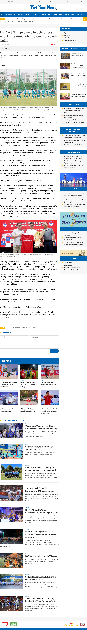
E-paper (66, 28)
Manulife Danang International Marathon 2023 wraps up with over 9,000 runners (40, 522)
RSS (86, 618)
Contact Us (84, 1)
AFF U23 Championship (13, 327)
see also (6, 349)
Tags (2, 327)
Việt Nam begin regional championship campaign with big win (49, 399)
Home (3, 26)
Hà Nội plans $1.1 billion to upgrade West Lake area (73, 116)
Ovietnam (70, 1)
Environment (58, 14)
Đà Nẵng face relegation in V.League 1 (42, 544)
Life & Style (42, 14)
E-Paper (79, 14)
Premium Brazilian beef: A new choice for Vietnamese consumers (74, 209)
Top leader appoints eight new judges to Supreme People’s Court (78, 96)
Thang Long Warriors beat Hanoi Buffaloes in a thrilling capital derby (41, 415)
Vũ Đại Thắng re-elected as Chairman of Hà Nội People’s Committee (74, 136)
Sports (50, 14)
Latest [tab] (66, 48)
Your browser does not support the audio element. (29, 48)
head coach (36, 327)
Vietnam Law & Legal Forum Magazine (49, 1)
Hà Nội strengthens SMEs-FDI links (74, 145)
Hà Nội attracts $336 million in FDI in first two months (74, 141)
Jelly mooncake (68, 282)
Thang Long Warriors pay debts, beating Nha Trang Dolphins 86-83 (40, 587)
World (73, 14)
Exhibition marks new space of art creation (77, 54)
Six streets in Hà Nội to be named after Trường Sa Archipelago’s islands (74, 245)
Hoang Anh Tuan (26, 327)
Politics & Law (10, 14)
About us (61, 619)
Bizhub (63, 1)
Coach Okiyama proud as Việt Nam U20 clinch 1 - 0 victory (28, 372)
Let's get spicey (68, 280)
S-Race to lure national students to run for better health (40, 566)
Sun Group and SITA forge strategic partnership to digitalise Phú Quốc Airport (74, 199)
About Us (76, 1)
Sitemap (54, 618)
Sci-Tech (28, 14)
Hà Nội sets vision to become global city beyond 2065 (73, 162)
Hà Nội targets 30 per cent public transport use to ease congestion (73, 157)
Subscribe (67, 35)
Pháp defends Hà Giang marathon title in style (28, 398)
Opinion (66, 14)
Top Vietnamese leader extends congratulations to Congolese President (79, 66)
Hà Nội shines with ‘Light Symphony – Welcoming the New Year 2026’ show (74, 111)
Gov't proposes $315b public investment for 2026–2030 (79, 85)
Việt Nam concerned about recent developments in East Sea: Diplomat (74, 250)
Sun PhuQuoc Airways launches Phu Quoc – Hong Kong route (74, 204)
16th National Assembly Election (25, 21)
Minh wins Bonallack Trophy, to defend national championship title (41, 456)
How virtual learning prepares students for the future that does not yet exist (74, 287)
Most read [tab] (79, 48)
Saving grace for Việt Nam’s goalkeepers (6, 398)
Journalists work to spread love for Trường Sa (73, 240)
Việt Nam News (43, 7)
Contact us (68, 619)
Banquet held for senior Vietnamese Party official (78, 75)
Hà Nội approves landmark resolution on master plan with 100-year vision (74, 121)
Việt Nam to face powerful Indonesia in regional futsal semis (8, 372)
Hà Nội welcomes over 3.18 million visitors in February (73, 167)
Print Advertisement (69, 38)
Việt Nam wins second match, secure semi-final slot (49, 372)
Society (34, 14)
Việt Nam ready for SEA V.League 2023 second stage (40, 436)
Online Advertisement (70, 40)
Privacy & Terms (76, 619)
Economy (20, 14)
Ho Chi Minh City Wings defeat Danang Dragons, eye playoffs (41, 499)
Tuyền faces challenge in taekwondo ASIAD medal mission (40, 477)
